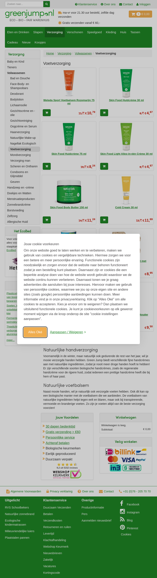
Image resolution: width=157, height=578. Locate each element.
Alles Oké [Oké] (35, 332)
